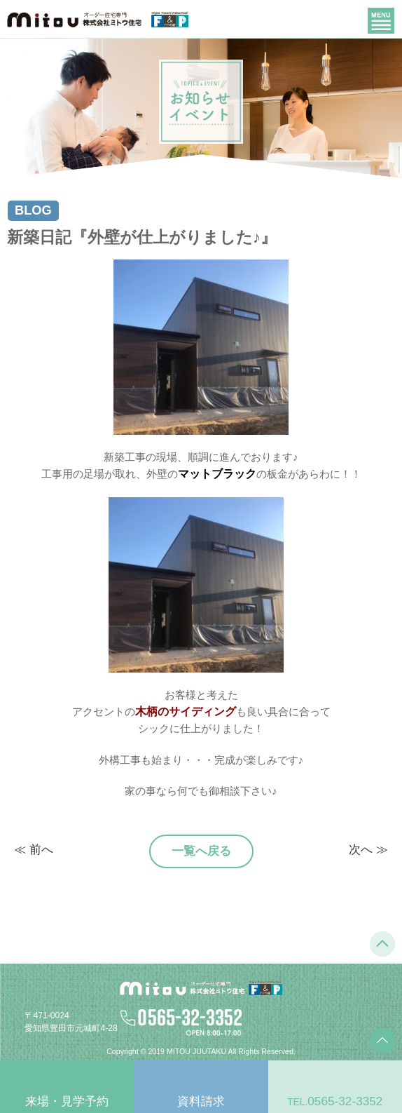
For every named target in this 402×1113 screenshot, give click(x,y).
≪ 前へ (33, 849)
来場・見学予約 (67, 1101)
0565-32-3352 (334, 1101)
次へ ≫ (368, 849)
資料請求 (201, 1101)
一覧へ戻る (201, 851)
